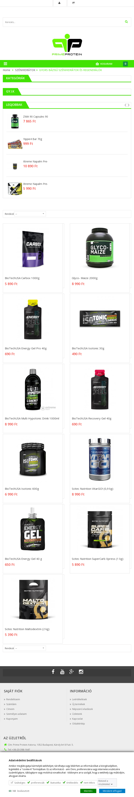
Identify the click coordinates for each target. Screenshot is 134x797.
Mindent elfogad (112, 790)
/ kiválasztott (19, 790)
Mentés (88, 790)
